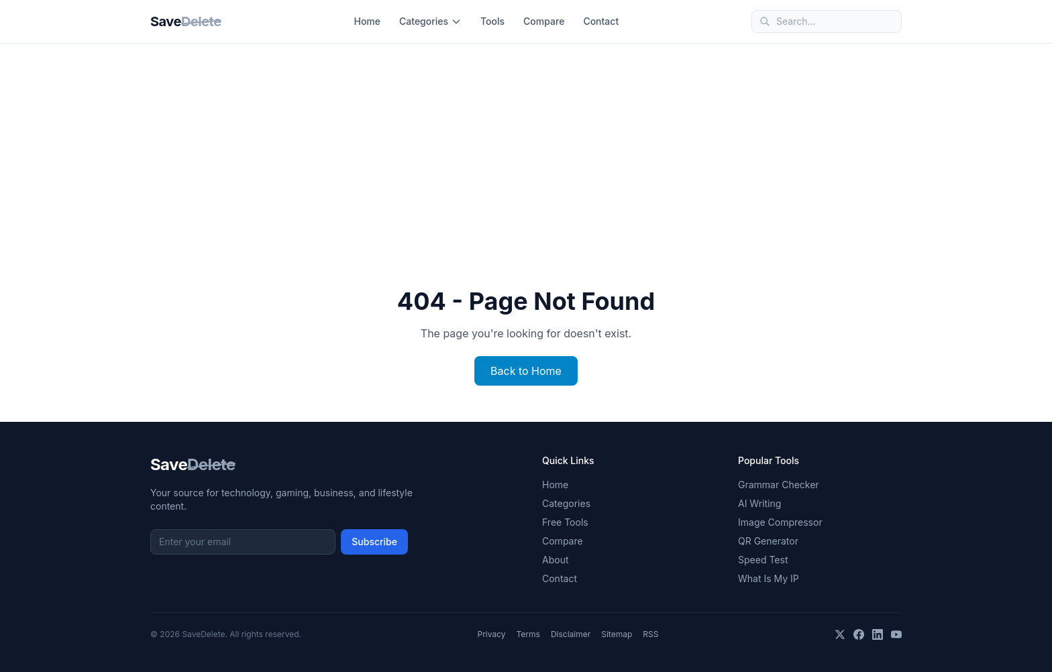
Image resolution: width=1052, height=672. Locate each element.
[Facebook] (858, 634)
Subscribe (374, 541)
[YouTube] (896, 634)
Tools (492, 21)
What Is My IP (768, 578)
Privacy (492, 634)
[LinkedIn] (877, 634)
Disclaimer (570, 634)
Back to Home (526, 371)
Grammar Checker (778, 484)
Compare (543, 21)
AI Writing (759, 503)
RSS (650, 634)
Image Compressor (780, 522)
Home (367, 21)
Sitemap (616, 634)
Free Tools (565, 522)
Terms (528, 634)
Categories (430, 21)
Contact (601, 21)
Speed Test (763, 559)
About (555, 559)
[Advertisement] (526, 144)
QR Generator (768, 541)
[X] (840, 634)
